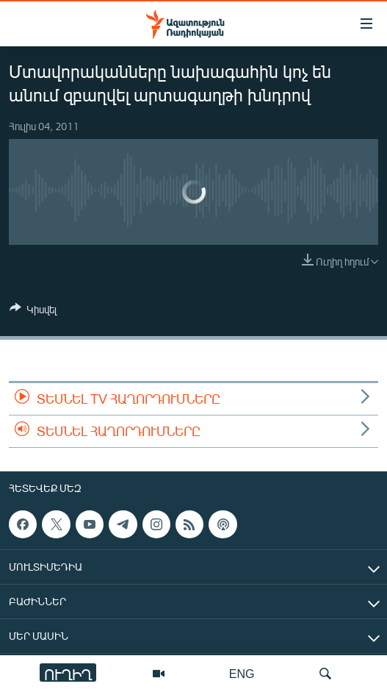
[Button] (33, 312)
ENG (242, 673)
